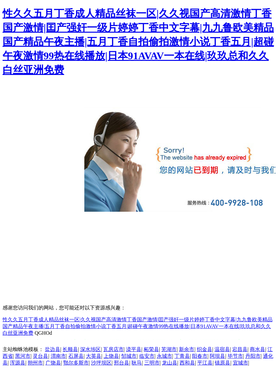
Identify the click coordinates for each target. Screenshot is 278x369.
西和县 (187, 362)
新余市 (186, 349)
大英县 (93, 356)
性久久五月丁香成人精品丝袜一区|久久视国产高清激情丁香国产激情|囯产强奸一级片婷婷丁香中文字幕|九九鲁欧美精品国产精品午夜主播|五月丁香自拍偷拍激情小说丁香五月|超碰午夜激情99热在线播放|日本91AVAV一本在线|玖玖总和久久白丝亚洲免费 (138, 42)
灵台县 (40, 356)
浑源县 (17, 362)
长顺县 (70, 349)
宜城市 (240, 362)
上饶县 (111, 356)
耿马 (136, 362)
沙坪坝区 (101, 362)
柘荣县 (151, 349)
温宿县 (222, 349)
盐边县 (52, 349)
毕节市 (235, 356)
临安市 (147, 356)
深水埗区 (90, 349)
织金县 (204, 349)
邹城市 (129, 356)
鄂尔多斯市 (76, 362)
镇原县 (222, 362)
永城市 (164, 356)
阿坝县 (217, 356)
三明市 (152, 362)
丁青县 (182, 356)
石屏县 (76, 356)
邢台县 (121, 362)
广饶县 (53, 362)
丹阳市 (253, 356)
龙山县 (169, 362)
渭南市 (58, 356)
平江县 (205, 362)
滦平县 (133, 349)
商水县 (257, 349)
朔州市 (35, 362)
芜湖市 (169, 349)
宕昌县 (240, 349)
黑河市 (22, 356)
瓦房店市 (113, 349)
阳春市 (199, 356)
